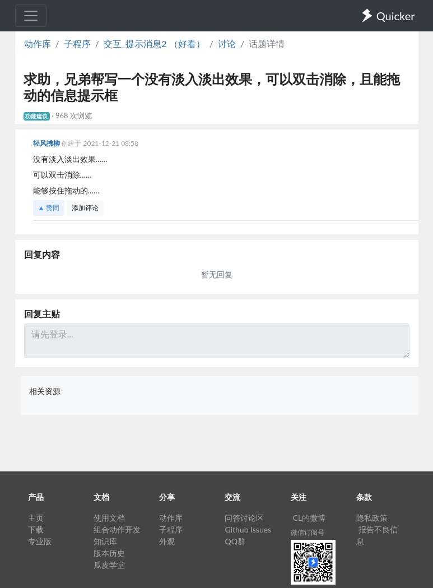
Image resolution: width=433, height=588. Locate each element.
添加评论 (85, 207)
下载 (36, 529)
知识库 (105, 541)
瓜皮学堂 (109, 565)
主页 (36, 517)
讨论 (227, 43)
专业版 (40, 541)
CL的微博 (309, 517)
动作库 (37, 43)
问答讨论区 (244, 517)
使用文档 (109, 517)
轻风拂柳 (47, 143)
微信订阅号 (307, 532)
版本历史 (109, 553)
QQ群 (235, 541)
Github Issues (248, 529)
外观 (167, 541)
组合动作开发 (117, 529)
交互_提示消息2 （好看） (154, 43)
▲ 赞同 (49, 207)
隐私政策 (372, 517)
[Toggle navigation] (30, 15)
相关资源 (44, 391)
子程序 (77, 43)
